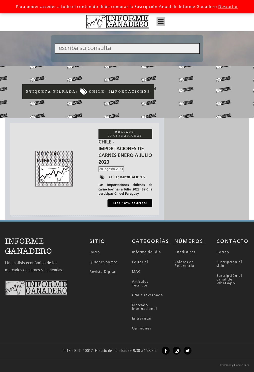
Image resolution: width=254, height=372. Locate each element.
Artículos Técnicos (140, 283)
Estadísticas (184, 252)
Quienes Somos (104, 262)
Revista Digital (103, 272)
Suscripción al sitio (229, 264)
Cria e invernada (147, 295)
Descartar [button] (228, 6)
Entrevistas (142, 318)
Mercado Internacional (144, 307)
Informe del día (146, 252)
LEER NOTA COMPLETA (130, 203)
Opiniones (141, 328)
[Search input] (128, 48)
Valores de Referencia (184, 264)
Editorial (140, 262)
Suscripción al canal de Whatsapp (229, 279)
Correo (223, 252)
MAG (136, 272)
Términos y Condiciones (234, 365)
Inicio (95, 252)
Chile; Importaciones (127, 177)
